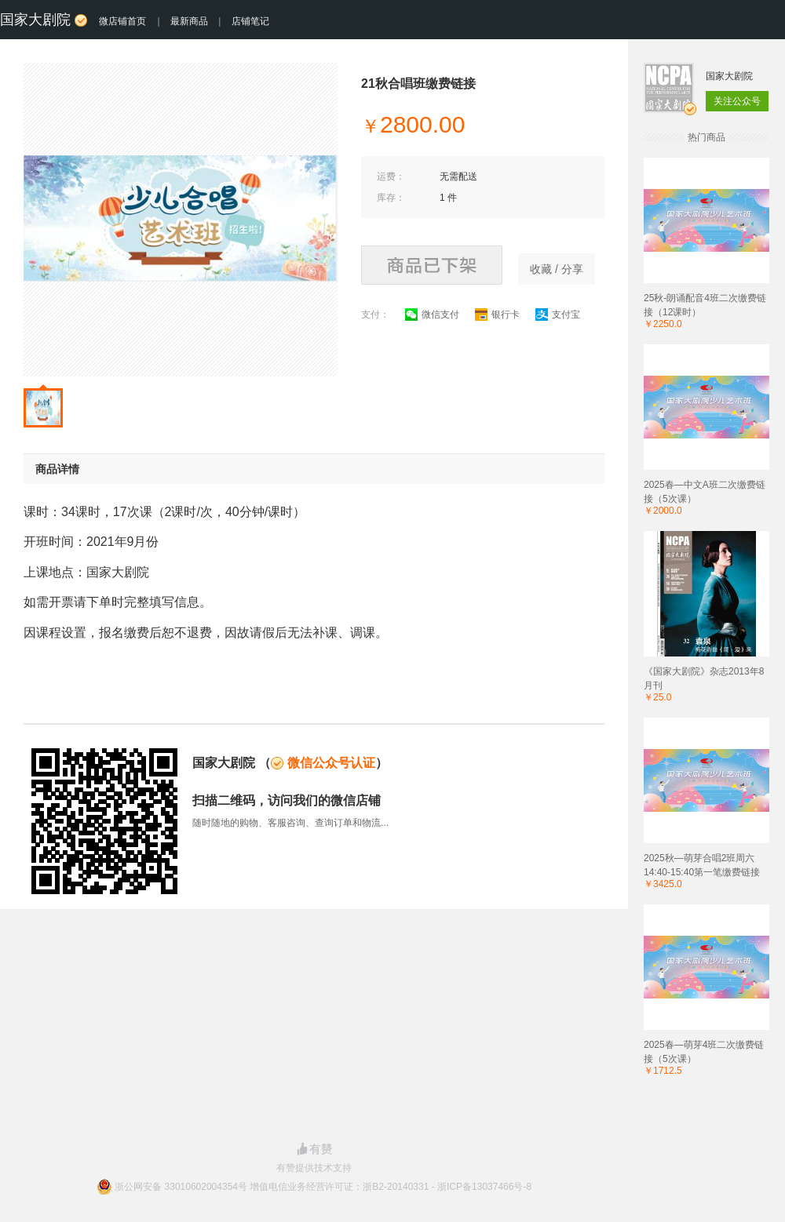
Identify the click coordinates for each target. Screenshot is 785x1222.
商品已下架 (431, 265)
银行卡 (497, 314)
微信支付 (432, 314)
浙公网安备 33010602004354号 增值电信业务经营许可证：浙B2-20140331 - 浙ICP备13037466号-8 (323, 1186)
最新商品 (189, 21)
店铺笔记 (250, 21)
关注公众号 (737, 101)
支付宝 (557, 314)
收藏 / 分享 (556, 269)
